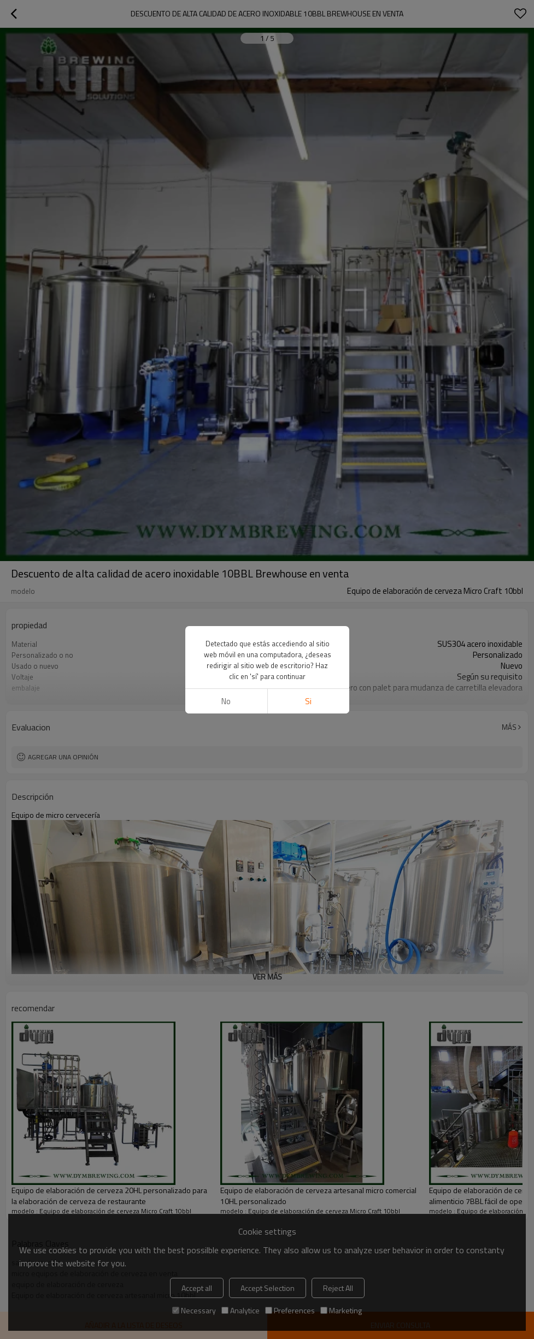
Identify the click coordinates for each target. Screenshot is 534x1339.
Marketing (341, 1310)
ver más (267, 695)
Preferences (290, 1310)
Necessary (194, 1310)
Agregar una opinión (63, 757)
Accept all (196, 1288)
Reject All (338, 1288)
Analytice (240, 1310)
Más (509, 727)
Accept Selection (267, 1288)
